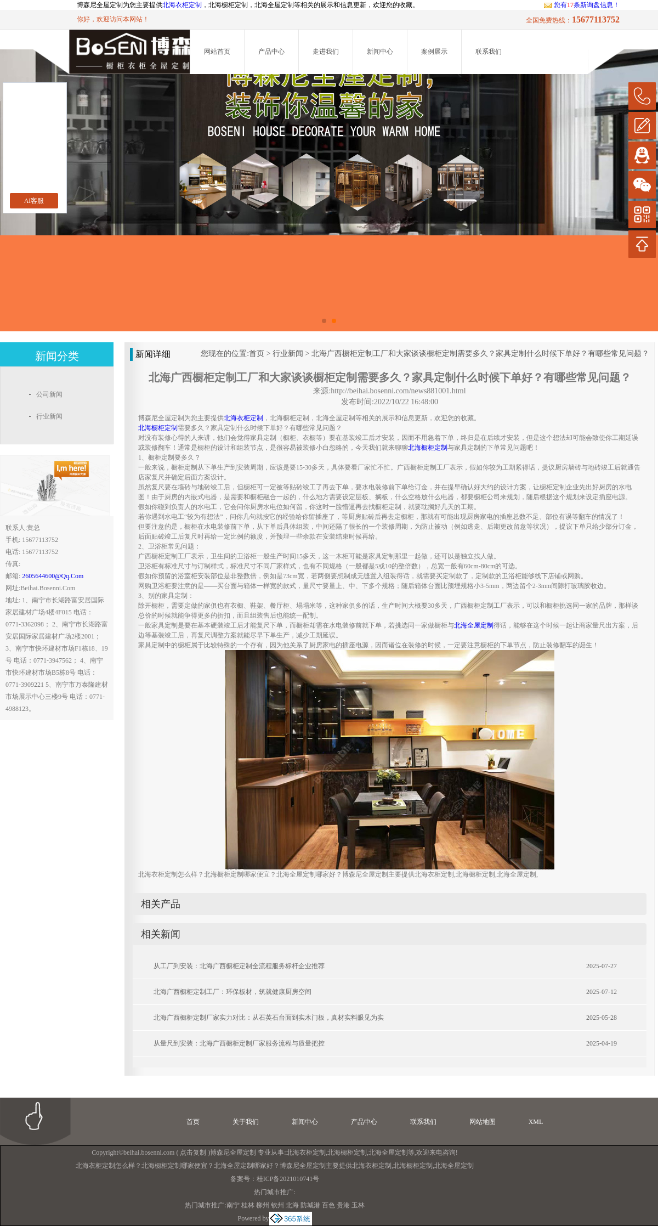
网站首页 (217, 51)
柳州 (262, 1205)
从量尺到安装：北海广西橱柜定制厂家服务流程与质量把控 (239, 1043)
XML (536, 1122)
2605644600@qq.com (52, 576)
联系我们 (488, 51)
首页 (256, 353)
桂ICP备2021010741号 (288, 1179)
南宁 (233, 1205)
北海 (292, 1205)
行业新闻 (288, 353)
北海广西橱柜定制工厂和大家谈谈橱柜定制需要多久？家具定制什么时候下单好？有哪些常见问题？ (480, 353)
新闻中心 (380, 51)
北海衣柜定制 (182, 5)
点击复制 (193, 1152)
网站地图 (482, 1122)
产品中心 (271, 51)
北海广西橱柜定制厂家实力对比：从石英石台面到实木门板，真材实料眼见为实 (269, 1017)
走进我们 (326, 51)
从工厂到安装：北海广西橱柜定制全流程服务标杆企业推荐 (239, 966)
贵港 (343, 1205)
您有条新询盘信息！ (581, 5)
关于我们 (245, 1122)
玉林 (358, 1205)
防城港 (310, 1205)
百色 (328, 1205)
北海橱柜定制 (347, 1152)
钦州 (277, 1205)
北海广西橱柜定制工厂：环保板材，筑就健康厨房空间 (232, 992)
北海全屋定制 (388, 1152)
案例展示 (434, 51)
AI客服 (34, 201)
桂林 (247, 1205)
